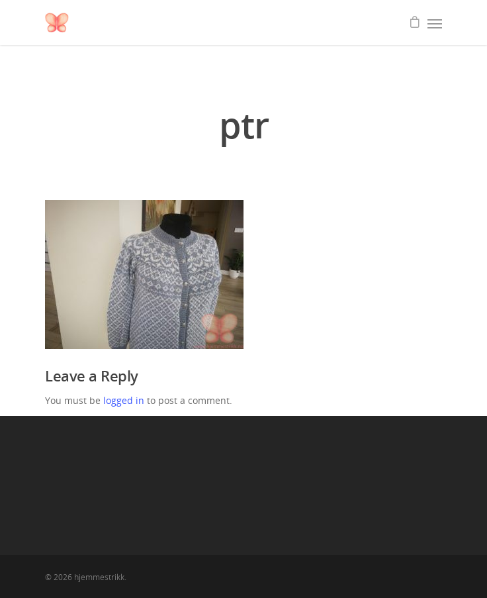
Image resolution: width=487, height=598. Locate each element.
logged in (123, 400)
